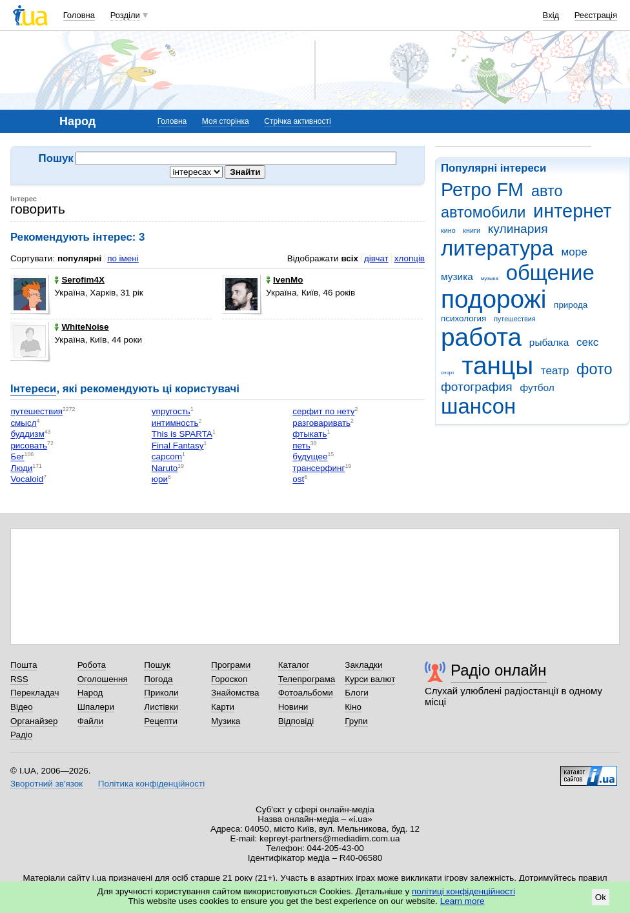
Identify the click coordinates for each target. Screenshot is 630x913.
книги (471, 230)
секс (587, 342)
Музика (225, 721)
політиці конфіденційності (463, 891)
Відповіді (296, 721)
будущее (309, 457)
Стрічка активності (297, 121)
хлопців (409, 258)
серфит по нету (323, 412)
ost (298, 480)
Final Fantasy (178, 445)
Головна (79, 15)
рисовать (28, 445)
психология (463, 318)
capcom (167, 457)
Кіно (353, 707)
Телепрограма (307, 679)
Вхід (551, 15)
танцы (498, 365)
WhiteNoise (81, 327)
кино (448, 230)
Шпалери (95, 707)
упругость (171, 412)
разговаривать (321, 423)
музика (457, 276)
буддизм (27, 434)
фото (594, 369)
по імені (123, 258)
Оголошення (102, 679)
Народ (90, 692)
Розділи (125, 15)
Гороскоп (229, 679)
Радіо (21, 734)
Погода (158, 679)
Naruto (165, 468)
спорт (447, 373)
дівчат (376, 258)
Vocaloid (26, 480)
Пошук (157, 665)
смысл (23, 423)
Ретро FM (482, 189)
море (574, 252)
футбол (537, 387)
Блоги (357, 692)
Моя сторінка (225, 121)
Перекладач (34, 692)
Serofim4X (79, 280)
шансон (478, 406)
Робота (91, 665)
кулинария (518, 229)
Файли (90, 721)
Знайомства (235, 692)
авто (547, 191)
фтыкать (309, 434)
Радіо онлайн (499, 670)
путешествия (514, 319)
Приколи (161, 692)
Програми (230, 665)
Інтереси (33, 389)
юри (160, 480)
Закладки (363, 665)
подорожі (493, 299)
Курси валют (370, 679)
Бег (17, 457)
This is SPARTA (182, 434)
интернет (572, 211)
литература (497, 248)
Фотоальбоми (305, 692)
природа (570, 305)
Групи (356, 721)
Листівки (161, 707)
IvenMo (284, 280)
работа (481, 337)
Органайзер (33, 721)
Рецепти (161, 721)
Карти (222, 707)
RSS (19, 679)
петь (301, 445)
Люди (21, 468)
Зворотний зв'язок (46, 783)
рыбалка (549, 342)
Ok (600, 897)
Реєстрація (595, 15)
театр (555, 371)
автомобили (483, 212)
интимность (175, 423)
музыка (489, 278)
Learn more (462, 901)
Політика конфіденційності (151, 783)
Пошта (23, 665)
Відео (21, 707)
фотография (477, 387)
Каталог (294, 665)
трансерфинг (318, 468)
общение (550, 273)
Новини (293, 707)
